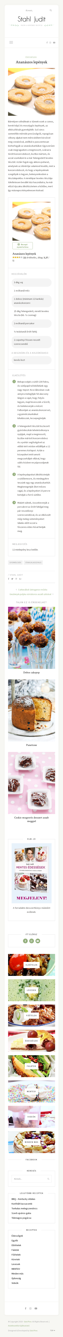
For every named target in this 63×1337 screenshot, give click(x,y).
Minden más (18, 1273)
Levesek (16, 1264)
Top (52, 1330)
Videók (15, 1283)
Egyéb (15, 1240)
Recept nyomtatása (22, 245)
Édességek (31, 57)
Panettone (31, 745)
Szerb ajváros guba (21, 1213)
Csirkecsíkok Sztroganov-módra (31, 589)
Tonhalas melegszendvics (24, 1208)
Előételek (16, 1245)
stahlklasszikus (33, 562)
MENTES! (16, 1268)
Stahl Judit (16, 575)
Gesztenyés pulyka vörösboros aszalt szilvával (32, 594)
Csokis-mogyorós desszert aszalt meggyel (31, 819)
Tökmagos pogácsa (21, 1217)
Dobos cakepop (31, 672)
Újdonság (16, 1278)
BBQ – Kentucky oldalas (23, 1198)
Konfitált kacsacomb (22, 1203)
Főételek (16, 1254)
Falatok (15, 1249)
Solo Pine (27, 1321)
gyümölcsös (15, 562)
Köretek (16, 1259)
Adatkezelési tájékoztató (18, 1325)
